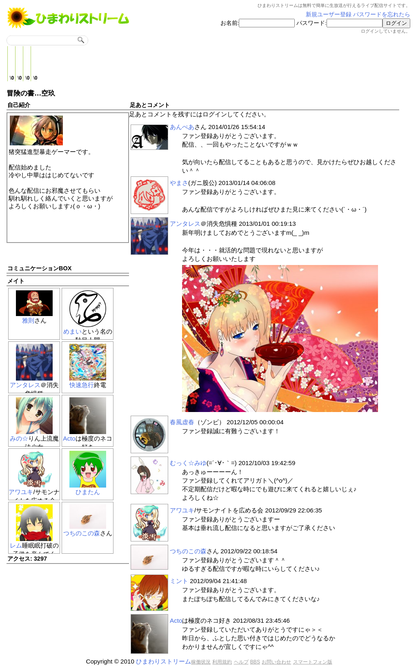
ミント (179, 580)
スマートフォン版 (312, 662)
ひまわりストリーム (163, 661)
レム (16, 545)
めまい (72, 331)
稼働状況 (201, 662)
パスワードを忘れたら (381, 14)
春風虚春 (182, 422)
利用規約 (222, 662)
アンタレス (25, 384)
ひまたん (88, 491)
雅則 (28, 320)
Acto (69, 438)
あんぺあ (182, 126)
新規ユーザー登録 (328, 14)
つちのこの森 (81, 533)
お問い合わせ (276, 662)
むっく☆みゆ (188, 462)
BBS (255, 662)
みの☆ (19, 438)
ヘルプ (241, 662)
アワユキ (21, 491)
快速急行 (81, 384)
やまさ (179, 182)
